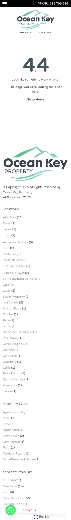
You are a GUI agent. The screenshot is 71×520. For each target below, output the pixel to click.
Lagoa (7, 391)
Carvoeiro (10, 356)
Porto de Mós (13, 260)
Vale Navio (10, 338)
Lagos (7, 229)
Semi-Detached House (19, 459)
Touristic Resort (14, 453)
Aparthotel (11, 430)
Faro (6, 248)
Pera (6, 320)
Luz (8, 235)
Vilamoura (10, 385)
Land (6, 424)
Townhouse (11, 436)
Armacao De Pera (15, 242)
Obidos (8, 314)
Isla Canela (10, 302)
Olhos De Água (13, 273)
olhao (7, 326)
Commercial (11, 442)
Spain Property (14, 297)
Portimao (9, 254)
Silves (7, 223)
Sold (6, 492)
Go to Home (35, 99)
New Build (10, 486)
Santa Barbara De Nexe (20, 279)
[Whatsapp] (10, 510)
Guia (6, 285)
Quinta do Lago (14, 379)
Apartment (11, 412)
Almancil (9, 350)
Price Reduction (14, 498)
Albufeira (9, 217)
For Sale (9, 480)
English (41, 517)
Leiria (6, 367)
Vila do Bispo (12, 308)
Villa (6, 418)
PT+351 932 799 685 (53, 3)
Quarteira (9, 362)
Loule (7, 291)
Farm (6, 447)
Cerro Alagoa (12, 344)
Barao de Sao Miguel (18, 332)
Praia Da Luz (12, 373)
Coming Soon (12, 504)
